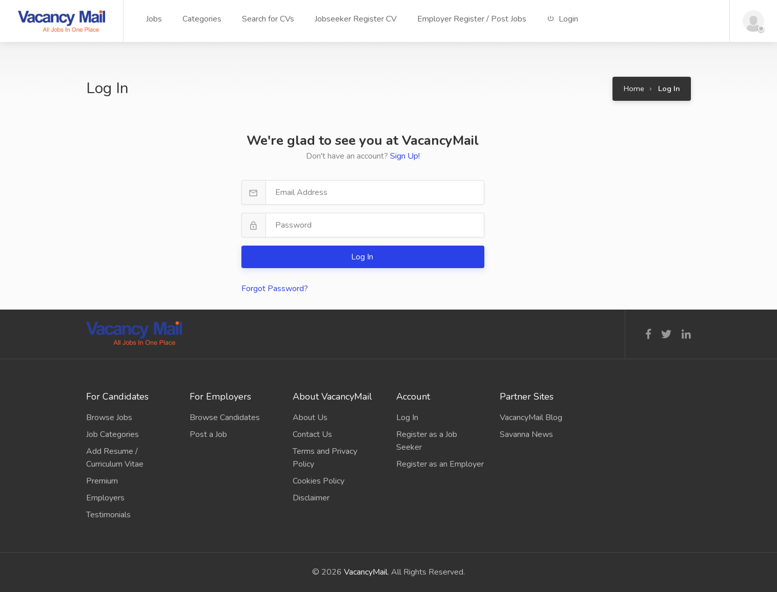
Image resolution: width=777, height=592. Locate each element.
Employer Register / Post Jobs (471, 19)
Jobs (154, 19)
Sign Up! (405, 156)
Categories (201, 19)
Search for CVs (268, 19)
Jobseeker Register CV (356, 19)
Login (562, 19)
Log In (363, 256)
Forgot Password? (274, 288)
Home (634, 88)
